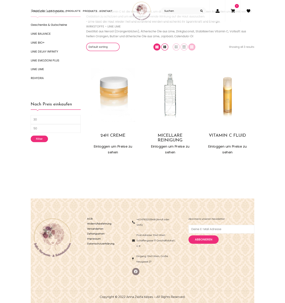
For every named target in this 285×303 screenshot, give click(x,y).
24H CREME (113, 135)
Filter (39, 139)
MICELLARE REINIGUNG (170, 137)
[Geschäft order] (103, 47)
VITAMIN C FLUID (227, 135)
